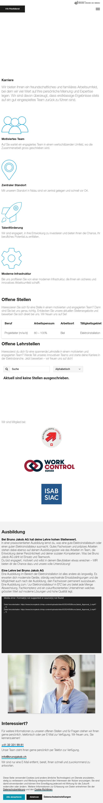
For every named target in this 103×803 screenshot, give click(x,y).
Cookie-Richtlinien (43, 790)
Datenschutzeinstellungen (57, 797)
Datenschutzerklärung (14, 790)
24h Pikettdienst (12, 9)
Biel (63, 333)
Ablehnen (34, 797)
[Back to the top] (6, 758)
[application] (51, 599)
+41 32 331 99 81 (13, 719)
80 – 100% (40, 333)
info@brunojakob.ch (14, 731)
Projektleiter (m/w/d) (16, 333)
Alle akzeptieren (14, 797)
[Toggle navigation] (98, 9)
